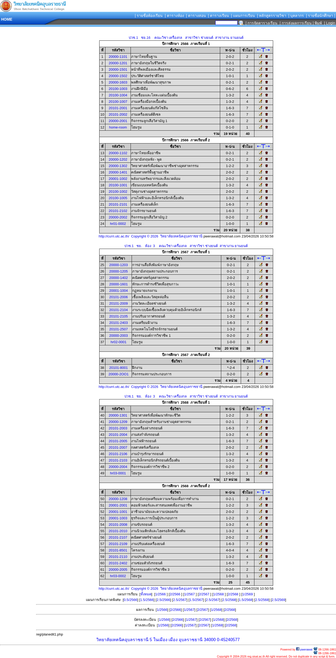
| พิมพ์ (317, 23)
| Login (329, 23)
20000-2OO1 (118, 374)
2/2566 (175, 594)
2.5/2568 (229, 600)
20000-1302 (118, 166)
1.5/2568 (245, 600)
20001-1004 (118, 291)
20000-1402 (118, 278)
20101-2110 (118, 557)
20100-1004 (118, 95)
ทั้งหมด (145, 594)
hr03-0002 (118, 576)
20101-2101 (118, 204)
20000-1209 (118, 422)
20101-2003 (118, 428)
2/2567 (204, 594)
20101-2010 (118, 531)
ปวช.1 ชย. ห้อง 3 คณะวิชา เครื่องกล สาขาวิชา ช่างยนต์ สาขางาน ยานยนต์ (186, 246)
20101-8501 (118, 550)
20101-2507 (118, 329)
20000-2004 (118, 467)
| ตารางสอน (196, 15)
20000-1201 (118, 63)
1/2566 (161, 594)
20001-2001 (118, 505)
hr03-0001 (118, 473)
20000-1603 (118, 82)
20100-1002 (118, 192)
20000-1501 (118, 69)
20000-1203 (118, 265)
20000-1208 (118, 499)
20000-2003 (118, 336)
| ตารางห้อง (174, 15)
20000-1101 (118, 57)
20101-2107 (118, 537)
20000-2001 (118, 121)
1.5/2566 (147, 600)
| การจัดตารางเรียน (262, 23)
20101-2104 (118, 310)
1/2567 (190, 594)
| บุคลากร (296, 15)
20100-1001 (118, 185)
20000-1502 (118, 76)
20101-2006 (118, 297)
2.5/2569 (278, 600)
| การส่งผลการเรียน (296, 23)
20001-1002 (118, 179)
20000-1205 (118, 271)
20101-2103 (118, 460)
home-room (118, 127)
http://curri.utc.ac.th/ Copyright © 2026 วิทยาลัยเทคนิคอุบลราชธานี (151, 236)
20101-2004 (118, 435)
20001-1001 (118, 512)
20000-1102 (118, 153)
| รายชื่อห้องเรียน (149, 15)
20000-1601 (118, 284)
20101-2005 (118, 441)
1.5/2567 (196, 600)
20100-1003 (118, 89)
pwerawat (304, 649)
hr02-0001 (118, 342)
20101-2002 (118, 114)
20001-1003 (118, 518)
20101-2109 (118, 544)
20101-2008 (118, 525)
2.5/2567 (180, 600)
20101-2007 (118, 447)
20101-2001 (118, 108)
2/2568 (233, 594)
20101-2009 (118, 303)
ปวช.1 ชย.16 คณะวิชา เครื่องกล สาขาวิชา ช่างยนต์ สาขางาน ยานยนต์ (186, 38)
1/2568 (219, 594)
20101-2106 (118, 454)
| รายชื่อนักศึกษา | (320, 15)
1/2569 (248, 594)
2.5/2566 (163, 600)
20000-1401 (118, 172)
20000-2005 (118, 570)
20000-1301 (118, 415)
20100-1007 (118, 102)
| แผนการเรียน (243, 15)
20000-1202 (118, 159)
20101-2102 (118, 211)
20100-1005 (118, 198)
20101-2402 (118, 563)
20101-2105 (118, 316)
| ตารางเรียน (218, 15)
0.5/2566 (130, 600)
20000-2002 (118, 217)
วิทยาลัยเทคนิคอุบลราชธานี (122, 639)
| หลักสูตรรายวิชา (272, 15)
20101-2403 (118, 323)
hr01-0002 (118, 224)
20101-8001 (118, 368)
